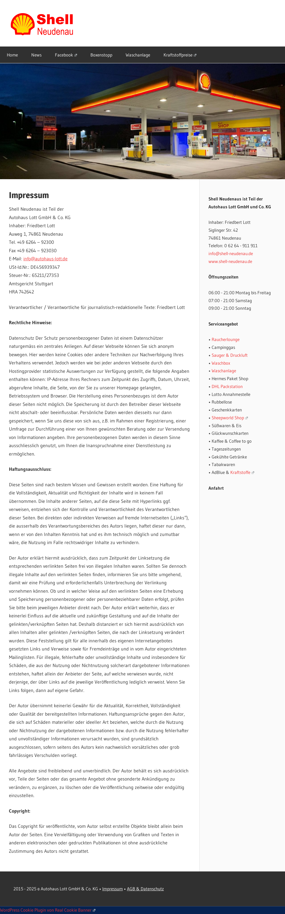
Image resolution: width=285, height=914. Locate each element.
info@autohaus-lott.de (45, 259)
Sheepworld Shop (230, 417)
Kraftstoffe (242, 472)
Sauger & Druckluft (230, 355)
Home (12, 55)
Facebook (66, 55)
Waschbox (221, 363)
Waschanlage (138, 55)
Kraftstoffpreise (180, 55)
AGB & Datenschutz (145, 888)
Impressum (112, 888)
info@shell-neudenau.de (230, 253)
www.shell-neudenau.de (230, 261)
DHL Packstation (227, 386)
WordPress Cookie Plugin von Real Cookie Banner (47, 910)
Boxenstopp (101, 55)
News (36, 55)
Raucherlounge (226, 339)
